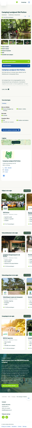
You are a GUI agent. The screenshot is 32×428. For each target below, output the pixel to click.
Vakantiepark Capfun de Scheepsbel (13, 297)
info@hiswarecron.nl (6, 410)
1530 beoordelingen (10, 348)
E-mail (6, 171)
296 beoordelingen (9, 17)
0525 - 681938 (8, 167)
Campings (26, 2)
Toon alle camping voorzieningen (11, 130)
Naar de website (16, 65)
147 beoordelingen (10, 224)
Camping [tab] (4, 103)
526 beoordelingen (10, 266)
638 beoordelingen (10, 307)
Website (6, 170)
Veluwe (15, 214)
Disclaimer (14, 426)
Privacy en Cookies (6, 426)
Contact (19, 426)
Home (9, 396)
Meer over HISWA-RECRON (10, 385)
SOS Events (6, 212)
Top (28, 398)
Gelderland (11, 214)
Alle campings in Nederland (22, 396)
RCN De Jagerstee (8, 338)
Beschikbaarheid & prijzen (16, 61)
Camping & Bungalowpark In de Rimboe (11, 255)
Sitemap (24, 426)
